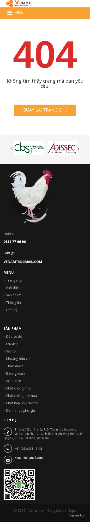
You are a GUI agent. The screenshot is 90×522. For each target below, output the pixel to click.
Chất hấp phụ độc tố (22, 403)
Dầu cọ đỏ (14, 336)
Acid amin (13, 380)
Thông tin (13, 302)
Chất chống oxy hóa (21, 395)
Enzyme (12, 343)
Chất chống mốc (18, 388)
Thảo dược (14, 366)
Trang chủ (14, 280)
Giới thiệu (13, 287)
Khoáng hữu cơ (18, 358)
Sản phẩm (14, 295)
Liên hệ (11, 310)
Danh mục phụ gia (20, 410)
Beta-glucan (15, 373)
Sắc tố (11, 351)
